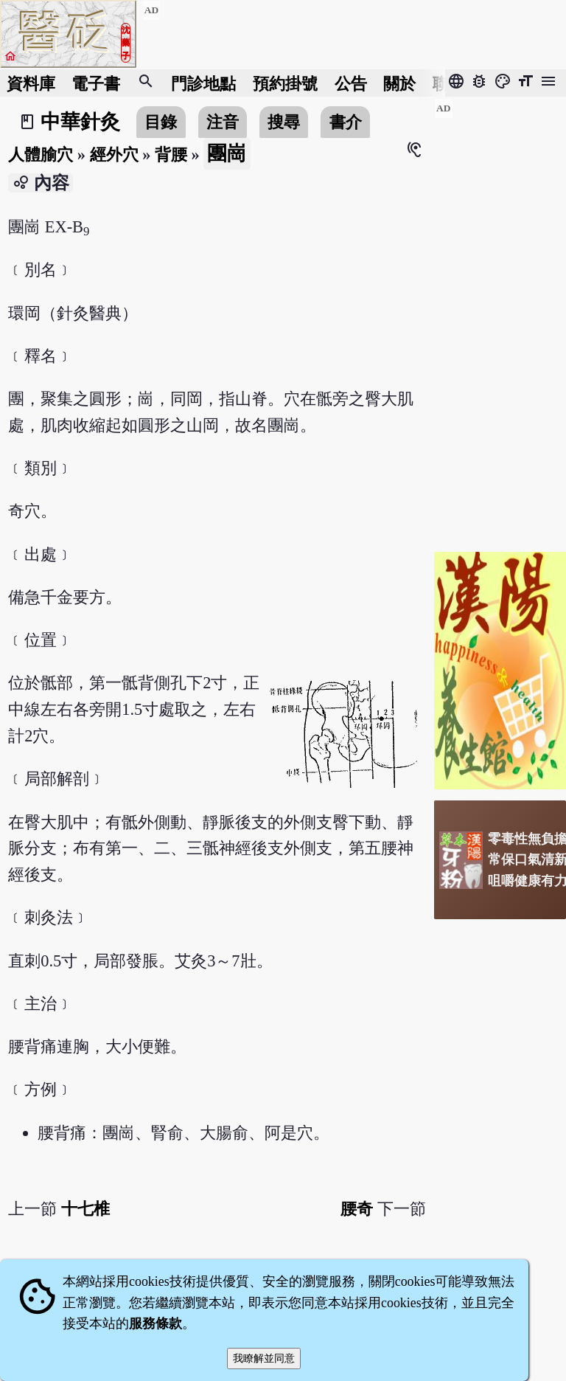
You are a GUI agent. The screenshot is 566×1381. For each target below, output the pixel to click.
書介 (345, 122)
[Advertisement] (500, 319)
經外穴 (114, 154)
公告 (351, 83)
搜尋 (284, 122)
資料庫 (31, 83)
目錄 (160, 122)
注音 (222, 122)
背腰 (171, 154)
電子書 (95, 83)
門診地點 (203, 83)
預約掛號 (285, 83)
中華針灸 (80, 122)
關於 (399, 83)
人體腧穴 (40, 154)
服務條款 (155, 1323)
